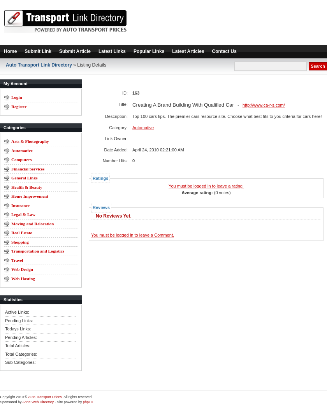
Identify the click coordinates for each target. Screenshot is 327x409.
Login (16, 97)
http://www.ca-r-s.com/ (264, 105)
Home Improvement (29, 196)
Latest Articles (188, 51)
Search (318, 66)
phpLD (88, 402)
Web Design (22, 269)
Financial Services (27, 169)
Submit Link (38, 51)
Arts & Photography (30, 141)
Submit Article (75, 51)
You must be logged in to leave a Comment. (132, 235)
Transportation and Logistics (37, 251)
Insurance (20, 205)
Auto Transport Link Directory (39, 65)
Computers (21, 159)
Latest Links (112, 51)
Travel (17, 260)
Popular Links (149, 51)
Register (18, 106)
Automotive (22, 150)
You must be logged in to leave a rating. (206, 186)
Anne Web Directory (38, 402)
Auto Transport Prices (45, 397)
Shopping (20, 242)
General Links (24, 178)
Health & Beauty (26, 187)
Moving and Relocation (32, 223)
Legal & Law (23, 214)
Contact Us (224, 51)
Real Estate (21, 232)
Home (10, 51)
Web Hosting (23, 278)
